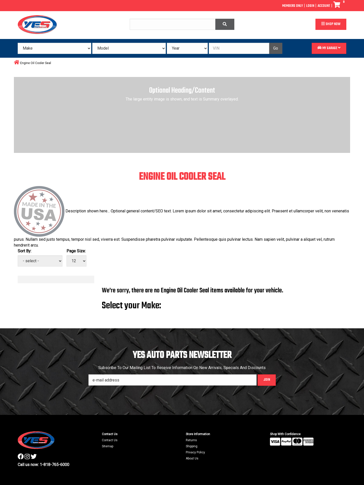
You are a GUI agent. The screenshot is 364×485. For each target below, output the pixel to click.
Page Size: (76, 251)
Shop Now (330, 24)
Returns (191, 440)
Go (275, 48)
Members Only (292, 6)
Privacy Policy (195, 452)
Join (266, 380)
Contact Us (110, 440)
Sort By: (24, 251)
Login (310, 6)
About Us (192, 458)
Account (323, 6)
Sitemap (107, 446)
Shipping (191, 446)
